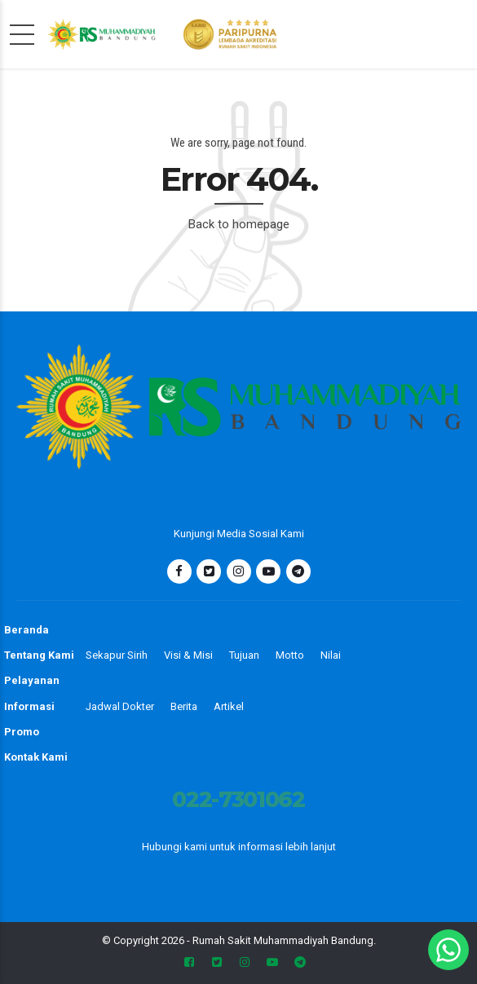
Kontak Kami (36, 757)
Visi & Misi (188, 655)
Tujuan (244, 655)
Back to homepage (238, 224)
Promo (21, 732)
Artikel (229, 706)
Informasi (29, 706)
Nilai (330, 655)
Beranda (26, 630)
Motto (290, 655)
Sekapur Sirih (117, 655)
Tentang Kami (39, 655)
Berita (183, 706)
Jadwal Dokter (120, 706)
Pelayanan (32, 680)
